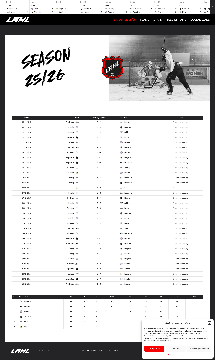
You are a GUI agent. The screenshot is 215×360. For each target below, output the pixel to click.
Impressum (184, 355)
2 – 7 (99, 173)
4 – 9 (99, 178)
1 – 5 (99, 188)
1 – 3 (99, 137)
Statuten (113, 351)
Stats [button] (157, 19)
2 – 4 (99, 183)
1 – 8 (99, 218)
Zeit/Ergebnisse (99, 118)
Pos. (14, 297)
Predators (72, 122)
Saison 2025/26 (125, 19)
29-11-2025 (26, 152)
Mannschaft (24, 297)
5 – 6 (99, 208)
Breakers (125, 122)
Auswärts (123, 118)
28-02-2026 (26, 274)
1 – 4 (99, 163)
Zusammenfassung (180, 122)
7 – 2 (99, 157)
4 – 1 (99, 254)
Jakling (124, 132)
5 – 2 (99, 127)
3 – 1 (99, 279)
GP (71, 297)
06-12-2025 (26, 163)
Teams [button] (144, 19)
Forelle (73, 127)
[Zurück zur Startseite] (22, 19)
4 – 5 (99, 264)
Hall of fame (176, 19)
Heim (77, 118)
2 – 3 (99, 213)
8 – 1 (99, 274)
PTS (194, 297)
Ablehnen (175, 348)
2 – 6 (99, 193)
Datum (26, 118)
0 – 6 (99, 132)
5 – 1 (99, 198)
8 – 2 (99, 168)
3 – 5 (99, 284)
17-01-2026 (26, 223)
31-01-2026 (26, 244)
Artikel (180, 118)
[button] (209, 323)
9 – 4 (99, 147)
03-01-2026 (26, 203)
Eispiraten (125, 127)
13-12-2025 (26, 173)
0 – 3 (99, 142)
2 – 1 (99, 122)
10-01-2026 (26, 213)
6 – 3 (99, 233)
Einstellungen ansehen (199, 348)
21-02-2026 (26, 264)
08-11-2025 (26, 122)
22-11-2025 (26, 142)
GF (146, 297)
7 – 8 (99, 249)
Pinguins (72, 132)
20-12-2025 (26, 183)
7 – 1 (99, 259)
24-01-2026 (26, 233)
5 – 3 (99, 152)
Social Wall (200, 19)
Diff (177, 297)
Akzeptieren (154, 348)
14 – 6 (99, 228)
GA (161, 297)
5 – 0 (99, 223)
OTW (112, 297)
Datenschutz (173, 355)
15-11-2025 (26, 132)
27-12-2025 (26, 193)
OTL (129, 297)
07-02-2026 (26, 254)
